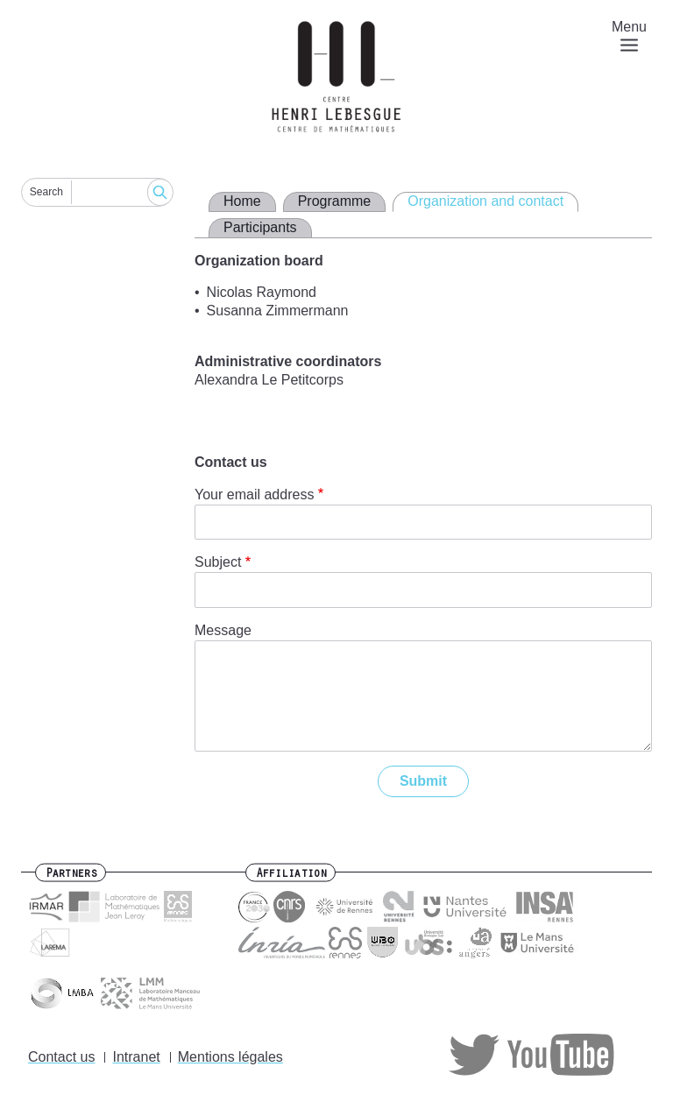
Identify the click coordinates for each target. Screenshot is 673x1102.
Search (46, 192)
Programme (335, 201)
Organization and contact (485, 201)
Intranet (135, 1056)
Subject (218, 562)
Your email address (254, 494)
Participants (260, 227)
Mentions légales (230, 1056)
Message (223, 630)
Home (242, 201)
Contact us (61, 1056)
